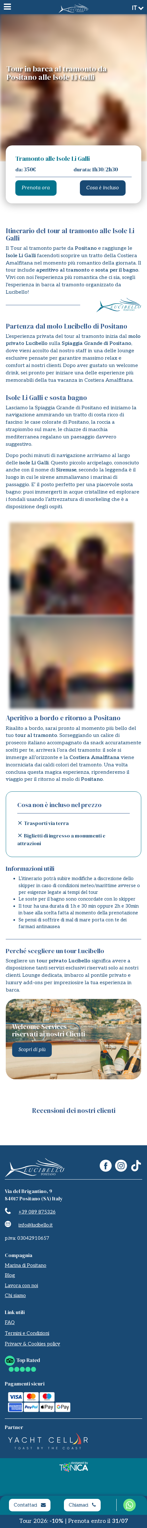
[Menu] (7, 7)
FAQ (10, 1322)
